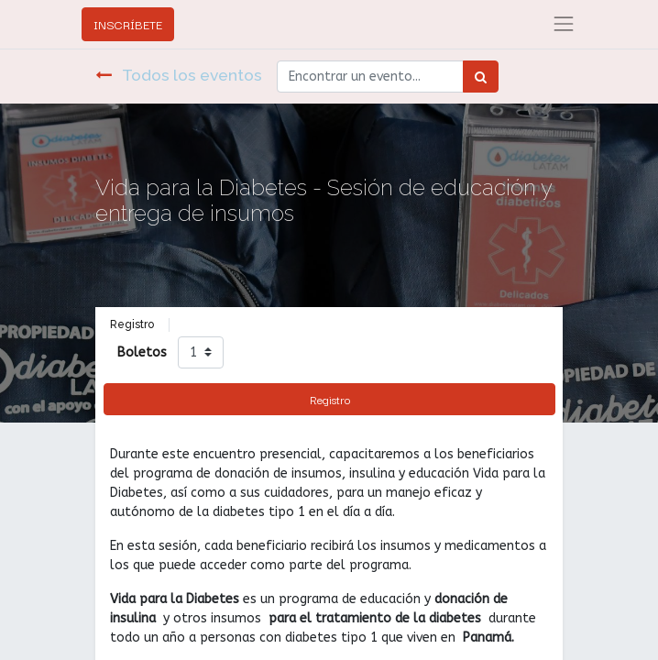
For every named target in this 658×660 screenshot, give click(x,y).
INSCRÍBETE (127, 24)
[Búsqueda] (481, 76)
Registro (330, 399)
